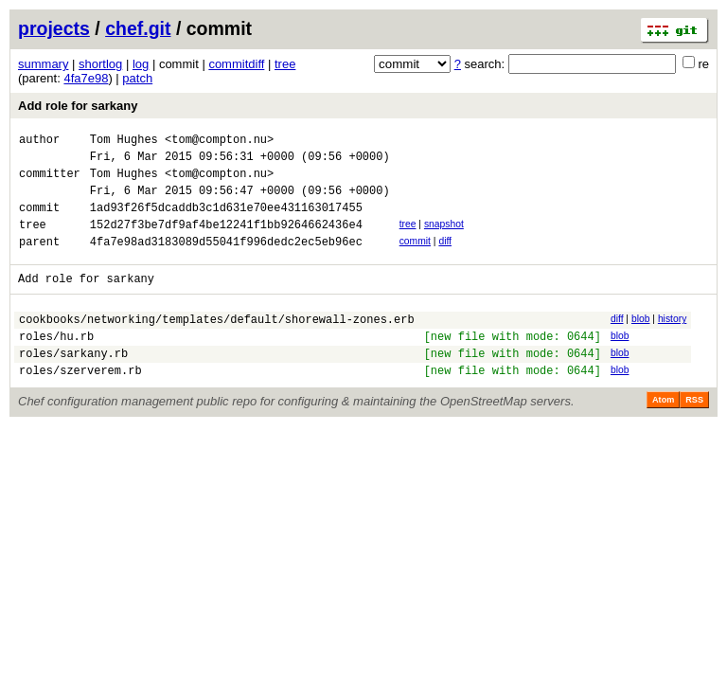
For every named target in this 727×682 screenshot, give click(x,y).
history (672, 341)
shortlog (100, 64)
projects (54, 28)
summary (43, 64)
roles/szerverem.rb (80, 404)
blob (640, 341)
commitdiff (236, 64)
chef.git (137, 28)
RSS (694, 434)
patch (137, 78)
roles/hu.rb (56, 364)
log (141, 64)
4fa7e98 (85, 78)
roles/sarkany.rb (73, 384)
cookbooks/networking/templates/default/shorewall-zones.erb (217, 344)
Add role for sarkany (77, 106)
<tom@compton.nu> (219, 142)
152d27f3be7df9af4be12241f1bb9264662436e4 (226, 241)
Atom (663, 434)
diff (445, 258)
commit (415, 258)
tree (285, 64)
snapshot (444, 238)
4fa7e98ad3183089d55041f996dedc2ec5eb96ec (226, 261)
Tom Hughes (124, 142)
